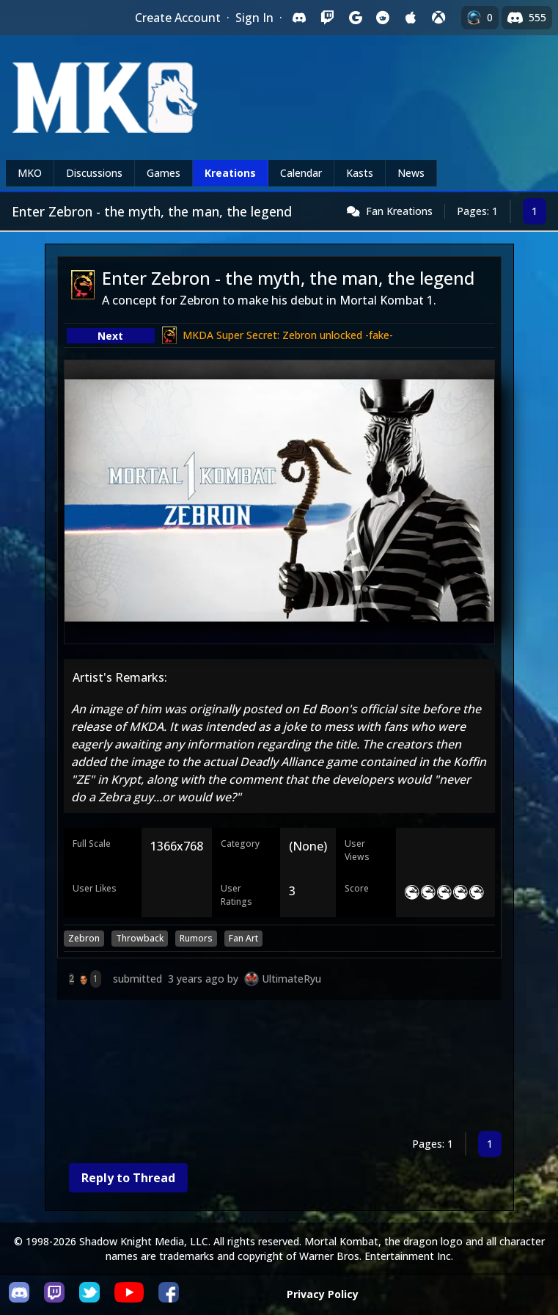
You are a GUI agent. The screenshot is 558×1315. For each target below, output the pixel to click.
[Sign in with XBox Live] (438, 18)
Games (163, 173)
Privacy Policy (323, 1294)
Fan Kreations (399, 211)
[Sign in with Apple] (411, 18)
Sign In (254, 18)
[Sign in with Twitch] (327, 18)
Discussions (94, 173)
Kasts (359, 173)
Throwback (140, 938)
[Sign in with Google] (355, 18)
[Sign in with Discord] (299, 18)
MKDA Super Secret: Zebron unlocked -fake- (288, 335)
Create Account (178, 18)
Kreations (230, 173)
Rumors (196, 938)
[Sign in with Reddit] (383, 18)
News (411, 173)
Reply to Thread (128, 1178)
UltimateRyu (291, 979)
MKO (30, 173)
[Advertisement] (279, 1068)
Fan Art (243, 938)
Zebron (84, 938)
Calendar (301, 173)
